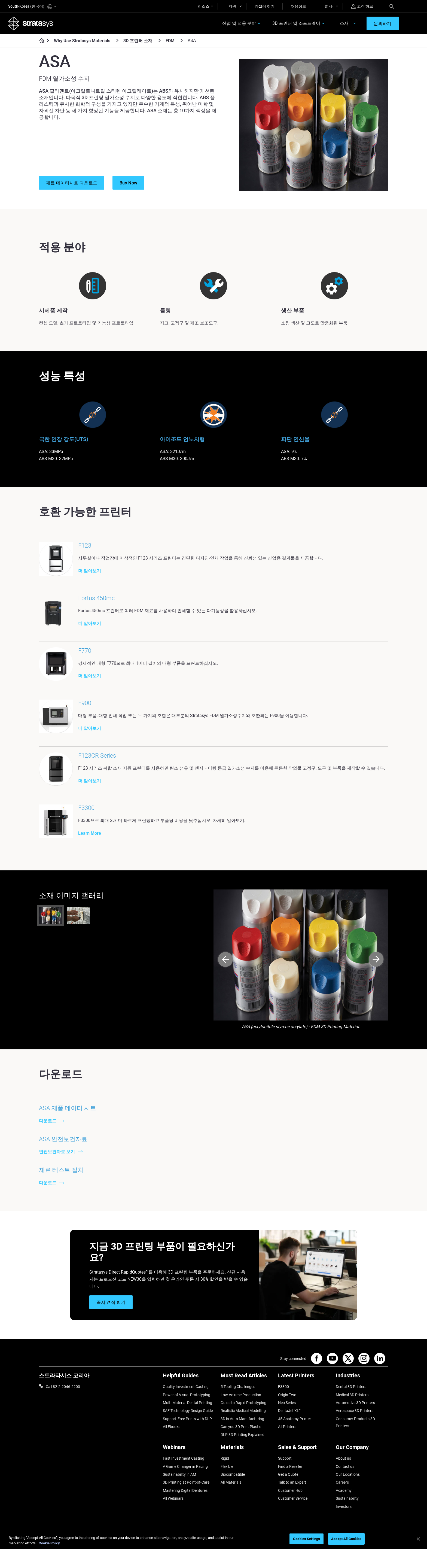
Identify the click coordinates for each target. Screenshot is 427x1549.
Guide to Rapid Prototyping (243, 1403)
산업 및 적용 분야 (239, 23)
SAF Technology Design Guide (188, 1411)
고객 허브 (362, 6)
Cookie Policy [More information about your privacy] (49, 1543)
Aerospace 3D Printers (354, 1411)
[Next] (376, 960)
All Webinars (173, 1499)
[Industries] (362, 1378)
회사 (329, 6)
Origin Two (287, 1395)
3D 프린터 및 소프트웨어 (296, 23)
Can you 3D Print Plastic (241, 1427)
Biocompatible (233, 1475)
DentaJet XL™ (289, 1411)
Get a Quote (288, 1475)
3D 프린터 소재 (137, 40)
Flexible (227, 1467)
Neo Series (287, 1403)
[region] (213, 1539)
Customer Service (292, 1499)
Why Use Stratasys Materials (82, 40)
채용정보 (298, 6)
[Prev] (225, 960)
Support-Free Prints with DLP (187, 1419)
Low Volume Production (241, 1395)
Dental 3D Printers (351, 1387)
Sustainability (347, 1499)
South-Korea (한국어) (32, 6)
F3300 (283, 1387)
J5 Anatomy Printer (294, 1419)
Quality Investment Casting (186, 1387)
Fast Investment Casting (183, 1459)
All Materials (231, 1483)
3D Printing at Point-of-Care (186, 1483)
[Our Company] (362, 1450)
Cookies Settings (306, 1539)
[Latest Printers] (304, 1378)
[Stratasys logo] (30, 23)
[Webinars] (189, 1450)
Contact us (345, 1467)
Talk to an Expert (292, 1483)
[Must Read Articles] (247, 1378)
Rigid (225, 1459)
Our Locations (348, 1475)
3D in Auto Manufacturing (242, 1419)
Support (285, 1459)
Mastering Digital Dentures (185, 1491)
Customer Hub (290, 1491)
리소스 (203, 6)
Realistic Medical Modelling (243, 1411)
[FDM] (182, 40)
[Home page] (40, 40)
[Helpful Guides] (189, 1378)
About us (343, 1459)
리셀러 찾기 (264, 6)
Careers (342, 1483)
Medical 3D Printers (352, 1395)
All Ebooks (171, 1427)
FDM (170, 40)
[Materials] (247, 1450)
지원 (232, 6)
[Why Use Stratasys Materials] (117, 40)
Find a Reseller (290, 1467)
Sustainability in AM (179, 1475)
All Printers (287, 1427)
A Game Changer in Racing (185, 1467)
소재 (344, 23)
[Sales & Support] (304, 1450)
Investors (344, 1507)
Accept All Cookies (346, 1539)
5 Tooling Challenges (238, 1387)
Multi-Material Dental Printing (187, 1403)
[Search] (391, 6)
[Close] (418, 1539)
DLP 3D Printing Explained (242, 1435)
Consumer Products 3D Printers (355, 1423)
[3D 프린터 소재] (160, 40)
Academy (344, 1491)
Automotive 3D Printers (355, 1403)
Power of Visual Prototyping (186, 1395)
